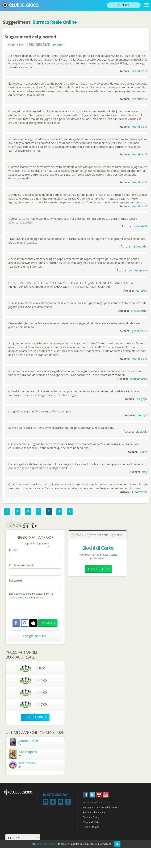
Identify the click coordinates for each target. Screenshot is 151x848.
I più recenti (39, 44)
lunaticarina (140, 492)
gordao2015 (140, 331)
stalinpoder (140, 246)
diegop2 (142, 399)
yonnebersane (138, 270)
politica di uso (17, 597)
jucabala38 (141, 226)
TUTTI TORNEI (35, 717)
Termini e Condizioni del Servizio (101, 807)
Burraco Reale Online (54, 22)
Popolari (58, 45)
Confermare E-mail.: (22, 565)
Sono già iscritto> (34, 636)
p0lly (144, 472)
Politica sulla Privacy (94, 812)
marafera (141, 290)
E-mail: (13, 550)
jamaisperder (139, 311)
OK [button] (117, 843)
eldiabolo (142, 431)
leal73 (144, 452)
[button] (24, 622)
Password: (15, 580)
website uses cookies (46, 843)
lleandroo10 (140, 71)
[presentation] (35, 610)
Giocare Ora (98, 569)
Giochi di (98, 547)
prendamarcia (138, 379)
